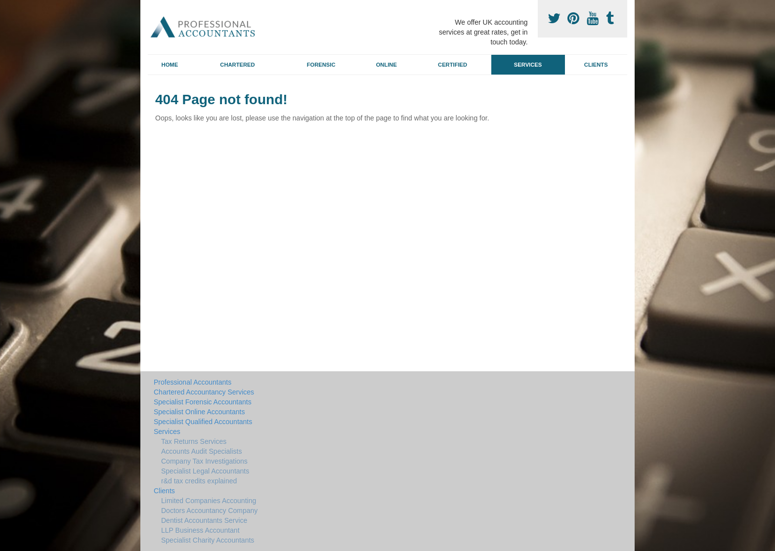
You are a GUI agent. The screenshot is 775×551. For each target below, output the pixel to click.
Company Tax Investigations (204, 461)
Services (528, 65)
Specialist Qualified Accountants (203, 422)
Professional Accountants (192, 382)
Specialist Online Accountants (199, 412)
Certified (452, 65)
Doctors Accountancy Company (209, 510)
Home (170, 65)
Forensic (321, 65)
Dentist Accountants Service (204, 520)
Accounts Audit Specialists (201, 451)
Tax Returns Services (193, 441)
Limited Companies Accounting (208, 501)
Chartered (237, 65)
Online (386, 65)
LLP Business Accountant (200, 530)
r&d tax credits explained (199, 481)
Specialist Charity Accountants (207, 540)
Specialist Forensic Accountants (203, 402)
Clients (596, 65)
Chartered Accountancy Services (204, 392)
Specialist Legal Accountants (205, 471)
